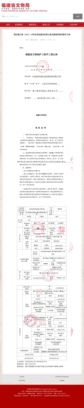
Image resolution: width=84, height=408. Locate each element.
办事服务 (60, 25)
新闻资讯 (32, 25)
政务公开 (46, 25)
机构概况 (19, 25)
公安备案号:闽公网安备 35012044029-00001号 (57, 395)
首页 (8, 25)
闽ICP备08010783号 (36, 395)
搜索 (77, 16)
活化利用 (73, 25)
